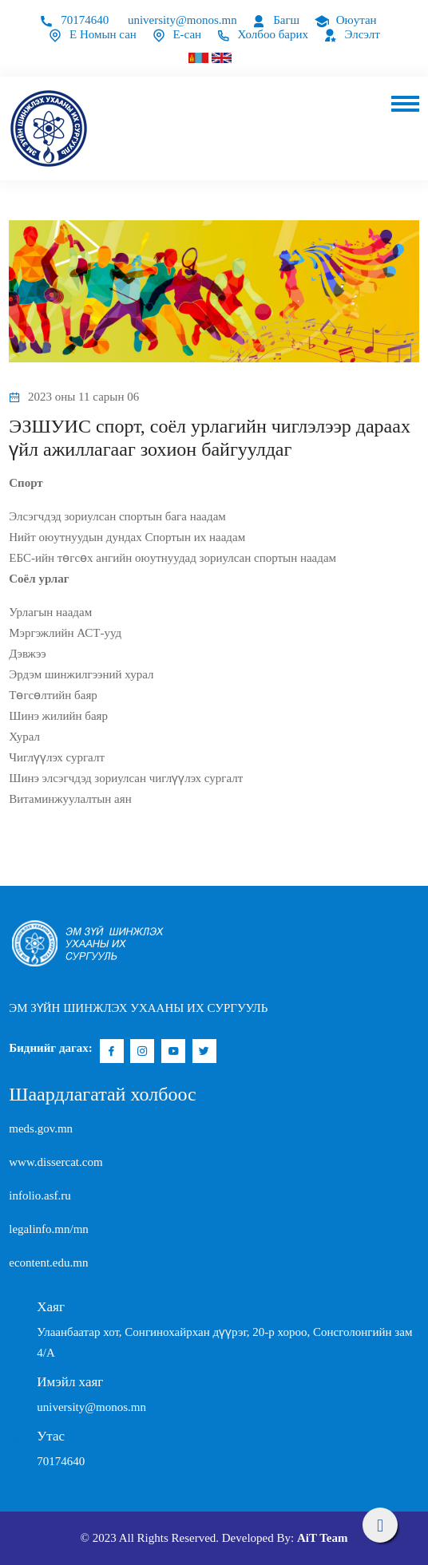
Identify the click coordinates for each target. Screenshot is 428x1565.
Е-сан (176, 34)
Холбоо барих (262, 34)
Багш (275, 20)
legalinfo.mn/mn (49, 1229)
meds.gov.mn (41, 1128)
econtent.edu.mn (48, 1262)
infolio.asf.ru (39, 1195)
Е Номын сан (92, 34)
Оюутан (346, 20)
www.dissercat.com (55, 1162)
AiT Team (322, 1537)
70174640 (74, 20)
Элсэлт (351, 34)
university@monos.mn (182, 20)
